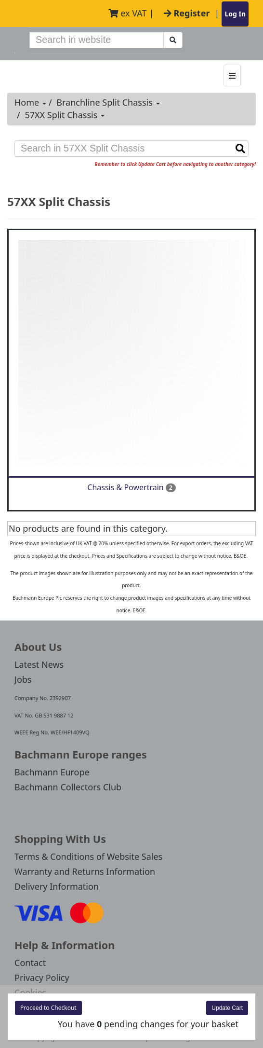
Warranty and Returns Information (84, 871)
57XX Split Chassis (65, 115)
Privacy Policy (41, 977)
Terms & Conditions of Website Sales (88, 856)
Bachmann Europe (52, 772)
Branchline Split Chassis (107, 102)
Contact (30, 962)
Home (30, 102)
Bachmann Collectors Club (67, 787)
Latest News (39, 664)
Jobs (23, 679)
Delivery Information (56, 886)
